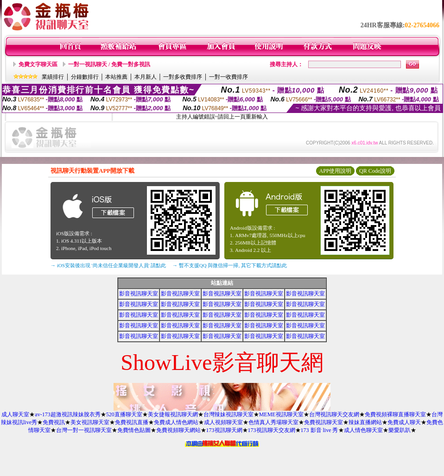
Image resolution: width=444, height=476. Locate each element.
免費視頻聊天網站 (178, 430)
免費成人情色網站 (176, 422)
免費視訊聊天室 (323, 422)
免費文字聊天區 (38, 64)
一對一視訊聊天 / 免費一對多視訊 (109, 64)
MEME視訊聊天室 (281, 414)
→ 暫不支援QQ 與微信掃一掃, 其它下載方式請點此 (229, 265)
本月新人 (145, 77)
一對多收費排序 (182, 77)
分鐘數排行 (85, 77)
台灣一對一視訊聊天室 (84, 430)
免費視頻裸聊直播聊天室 (395, 414)
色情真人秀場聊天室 (273, 422)
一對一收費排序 (228, 77)
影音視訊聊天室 (138, 293)
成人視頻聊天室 (223, 422)
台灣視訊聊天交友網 (334, 414)
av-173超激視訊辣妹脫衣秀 (67, 414)
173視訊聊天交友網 (271, 430)
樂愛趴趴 (399, 430)
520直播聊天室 (124, 414)
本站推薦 (116, 77)
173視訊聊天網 (224, 430)
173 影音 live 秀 (319, 430)
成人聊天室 (15, 414)
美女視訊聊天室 (89, 422)
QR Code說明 (375, 171)
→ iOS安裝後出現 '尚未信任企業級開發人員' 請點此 (108, 265)
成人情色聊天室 (363, 430)
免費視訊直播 (131, 422)
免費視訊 (54, 422)
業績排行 (53, 77)
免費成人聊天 (404, 422)
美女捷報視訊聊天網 (173, 414)
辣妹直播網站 (365, 422)
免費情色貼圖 (134, 430)
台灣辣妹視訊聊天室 (228, 414)
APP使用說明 (335, 171)
